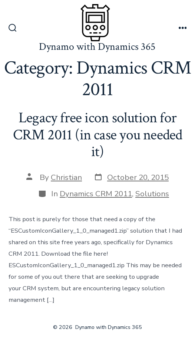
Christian (66, 177)
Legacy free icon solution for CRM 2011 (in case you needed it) (97, 134)
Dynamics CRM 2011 (96, 193)
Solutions (152, 193)
